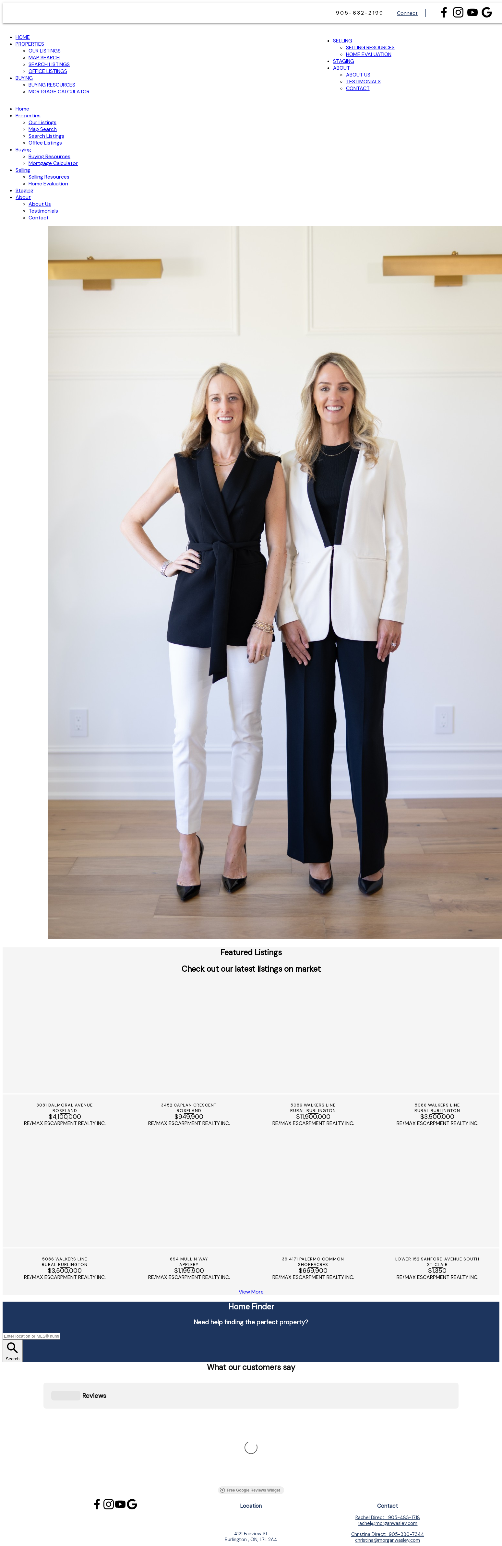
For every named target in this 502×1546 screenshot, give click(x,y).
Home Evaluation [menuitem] (368, 54)
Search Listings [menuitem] (49, 64)
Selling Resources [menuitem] (370, 47)
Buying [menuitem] (24, 78)
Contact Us (387, 1416)
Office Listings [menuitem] (48, 71)
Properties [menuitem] (30, 44)
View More (251, 1291)
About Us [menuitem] (358, 74)
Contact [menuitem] (358, 88)
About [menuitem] (341, 67)
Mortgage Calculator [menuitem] (59, 91)
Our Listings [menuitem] (45, 50)
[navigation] (251, 163)
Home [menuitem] (23, 37)
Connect (407, 13)
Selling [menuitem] (342, 40)
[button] (444, 15)
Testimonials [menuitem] (363, 81)
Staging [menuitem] (343, 61)
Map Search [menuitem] (44, 57)
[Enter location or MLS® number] (31, 1336)
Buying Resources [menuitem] (52, 84)
